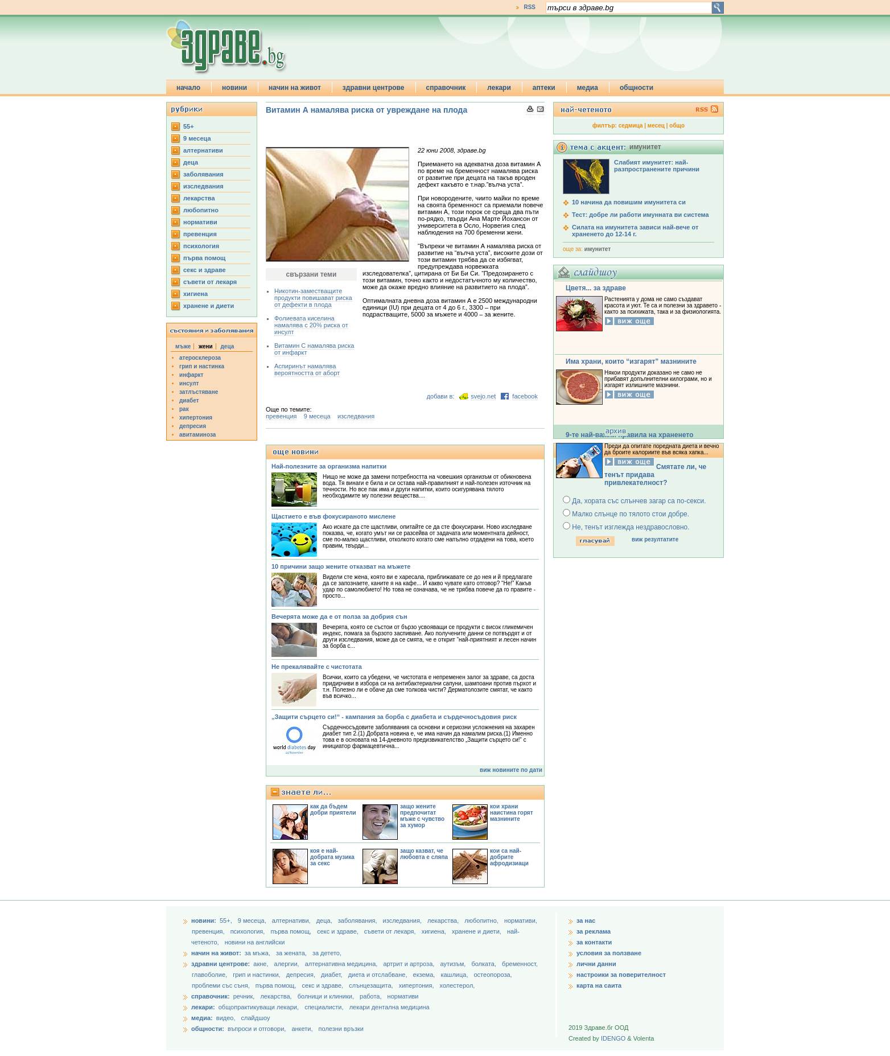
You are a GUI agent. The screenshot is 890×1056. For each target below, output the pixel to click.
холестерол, (457, 985)
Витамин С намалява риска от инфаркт (314, 349)
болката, (484, 963)
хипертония (195, 417)
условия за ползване (608, 953)
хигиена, (435, 931)
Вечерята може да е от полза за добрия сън (339, 616)
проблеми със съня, (222, 985)
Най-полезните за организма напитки (328, 466)
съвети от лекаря (210, 281)
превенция (200, 234)
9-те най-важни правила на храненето (630, 435)
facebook (525, 396)
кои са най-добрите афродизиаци (509, 857)
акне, (261, 963)
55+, (227, 920)
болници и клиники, (326, 996)
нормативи (200, 222)
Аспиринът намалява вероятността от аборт (307, 369)
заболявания (203, 174)
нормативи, (520, 920)
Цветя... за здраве (596, 288)
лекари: (203, 1007)
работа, (371, 996)
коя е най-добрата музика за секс (332, 857)
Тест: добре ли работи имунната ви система (640, 214)
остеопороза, (493, 974)
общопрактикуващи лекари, (259, 1007)
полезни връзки (341, 1028)
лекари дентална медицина (389, 1007)
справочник (446, 88)
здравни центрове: (220, 963)
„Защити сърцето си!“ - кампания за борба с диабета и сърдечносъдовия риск (394, 716)
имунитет (597, 249)
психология (201, 246)
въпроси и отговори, (257, 1028)
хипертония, (417, 985)
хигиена (195, 293)
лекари (499, 88)
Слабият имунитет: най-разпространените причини (656, 165)
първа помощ (204, 257)
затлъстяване (198, 392)
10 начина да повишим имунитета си (629, 202)
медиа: (202, 1017)
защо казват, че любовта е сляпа (424, 854)
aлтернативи (203, 150)
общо (677, 125)
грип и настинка (201, 366)
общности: (207, 1028)
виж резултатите (655, 539)
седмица (631, 125)
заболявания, (358, 920)
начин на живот (295, 88)
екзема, (425, 974)
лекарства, (443, 920)
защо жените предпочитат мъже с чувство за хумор (422, 815)
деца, (325, 920)
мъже (183, 346)
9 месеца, (253, 920)
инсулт (189, 383)
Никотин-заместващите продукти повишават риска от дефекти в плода (313, 297)
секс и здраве (204, 269)
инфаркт (191, 375)
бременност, (520, 963)
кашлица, (454, 974)
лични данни (596, 963)
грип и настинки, (257, 974)
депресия (192, 426)
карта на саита (598, 985)
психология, (248, 931)
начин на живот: (216, 953)
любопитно (201, 210)
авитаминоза (197, 435)
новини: (203, 920)
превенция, (209, 931)
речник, (244, 996)
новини (234, 88)
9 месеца (197, 138)
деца (190, 162)
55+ (188, 126)
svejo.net (483, 396)
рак (184, 409)
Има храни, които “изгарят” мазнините (631, 361)
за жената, (291, 953)
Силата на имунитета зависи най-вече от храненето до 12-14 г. (635, 230)
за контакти (594, 942)
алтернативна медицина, (342, 963)
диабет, (332, 974)
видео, (226, 1017)
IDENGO (613, 1038)
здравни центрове (374, 88)
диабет (189, 400)
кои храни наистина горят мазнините (511, 812)
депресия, (301, 974)
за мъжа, (257, 953)
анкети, (301, 1028)
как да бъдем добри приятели (333, 809)
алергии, (287, 963)
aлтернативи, (292, 920)
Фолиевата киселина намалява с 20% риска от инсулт (311, 325)
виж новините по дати (511, 770)
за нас (585, 920)
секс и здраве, (338, 931)
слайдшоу (255, 1017)
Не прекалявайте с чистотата (316, 666)
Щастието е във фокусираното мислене (333, 516)
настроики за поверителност (621, 974)
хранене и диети (208, 305)
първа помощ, (291, 931)
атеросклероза (200, 358)
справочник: (210, 996)
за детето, (326, 953)
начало (188, 88)
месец (656, 125)
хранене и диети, (477, 931)
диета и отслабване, (378, 974)
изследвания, (403, 920)
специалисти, (323, 1007)
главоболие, (210, 974)
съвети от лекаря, (391, 931)
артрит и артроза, (409, 963)
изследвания (203, 186)
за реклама (593, 931)
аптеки (544, 88)
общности (636, 88)
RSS (529, 7)
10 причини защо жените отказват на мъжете (340, 566)
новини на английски (255, 942)
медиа (587, 88)
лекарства (199, 198)
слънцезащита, (371, 985)
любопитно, (482, 920)
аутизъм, (453, 963)
